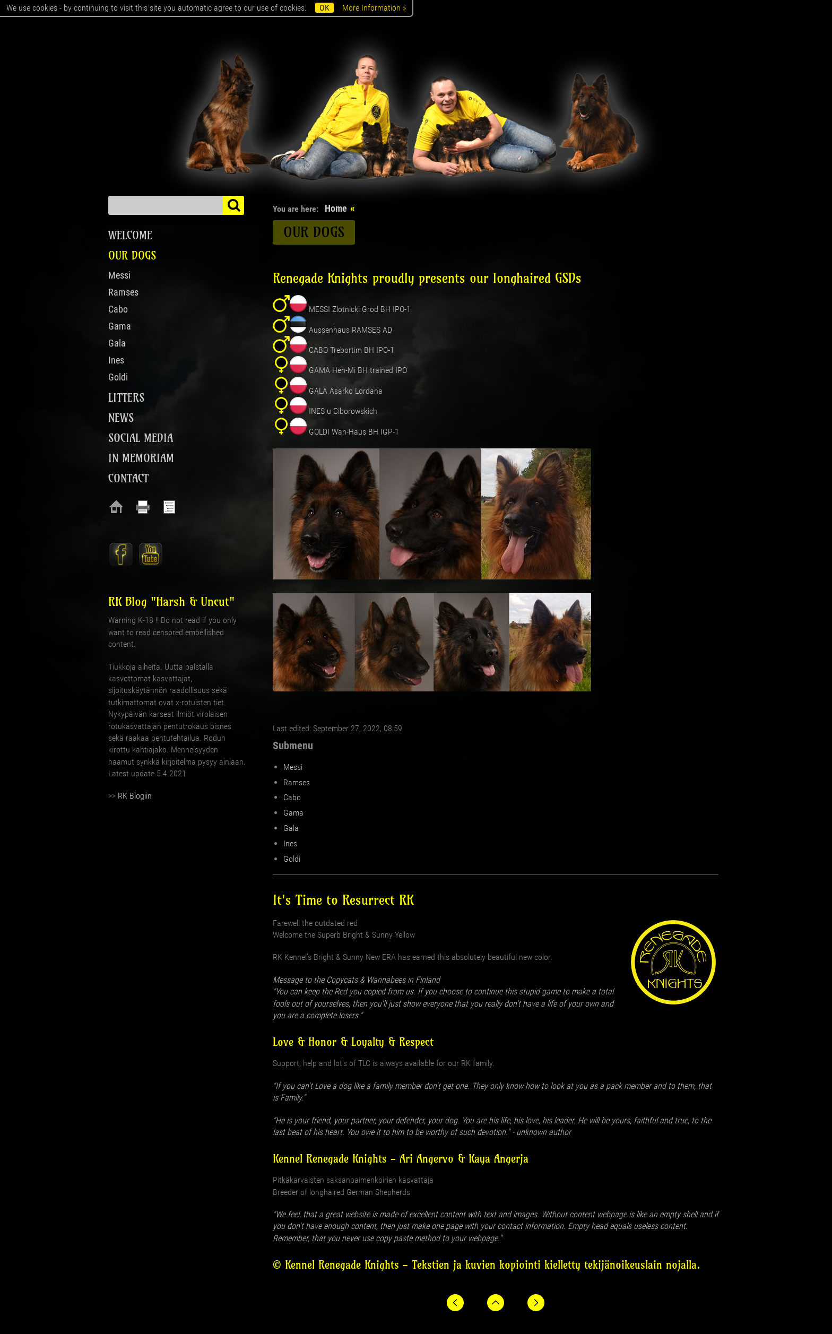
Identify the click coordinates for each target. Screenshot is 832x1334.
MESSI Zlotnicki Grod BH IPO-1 (360, 309)
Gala (291, 828)
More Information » (374, 8)
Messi (292, 767)
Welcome (130, 235)
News (121, 418)
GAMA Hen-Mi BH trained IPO (358, 370)
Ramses (296, 782)
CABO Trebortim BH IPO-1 (351, 350)
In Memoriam (141, 458)
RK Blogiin (135, 796)
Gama (293, 813)
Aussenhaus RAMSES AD (350, 330)
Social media (140, 438)
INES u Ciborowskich (343, 411)
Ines (290, 843)
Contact (128, 478)
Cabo (292, 797)
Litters (126, 397)
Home (336, 208)
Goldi (291, 859)
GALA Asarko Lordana (346, 391)
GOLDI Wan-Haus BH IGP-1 (354, 432)
